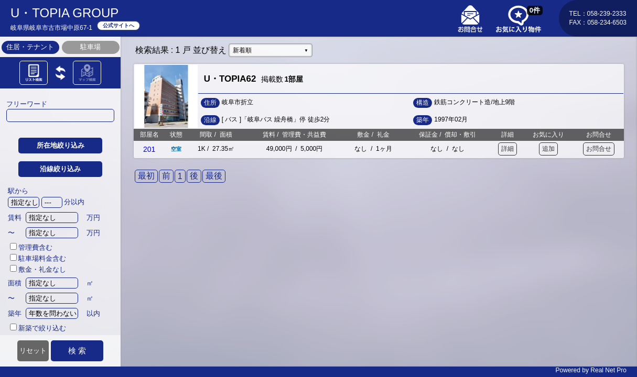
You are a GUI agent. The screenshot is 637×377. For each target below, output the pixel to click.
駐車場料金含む (38, 258)
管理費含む (31, 247)
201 (149, 149)
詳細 (507, 148)
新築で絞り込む (38, 328)
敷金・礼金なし (38, 269)
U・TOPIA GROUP (64, 13)
